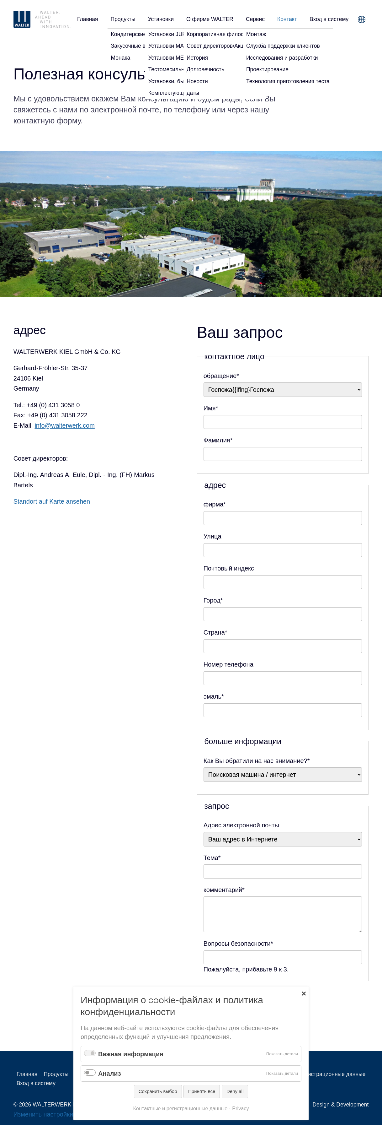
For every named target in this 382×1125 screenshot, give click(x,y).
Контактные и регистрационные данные (314, 1074)
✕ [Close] (303, 993)
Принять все (201, 1091)
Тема (212, 857)
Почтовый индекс (229, 568)
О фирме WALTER (209, 19)
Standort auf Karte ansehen (51, 501)
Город (213, 599)
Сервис (255, 19)
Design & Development (340, 1104)
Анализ (109, 1073)
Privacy (240, 1108)
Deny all (234, 1091)
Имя (211, 407)
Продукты (123, 19)
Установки (161, 19)
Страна (215, 631)
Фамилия (218, 439)
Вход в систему (329, 19)
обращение (221, 375)
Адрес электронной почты (241, 825)
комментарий (224, 889)
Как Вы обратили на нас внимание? (257, 760)
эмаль (214, 695)
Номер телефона (228, 664)
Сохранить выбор (158, 1091)
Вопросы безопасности (238, 942)
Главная (87, 19)
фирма (215, 503)
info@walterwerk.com (64, 425)
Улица (212, 536)
